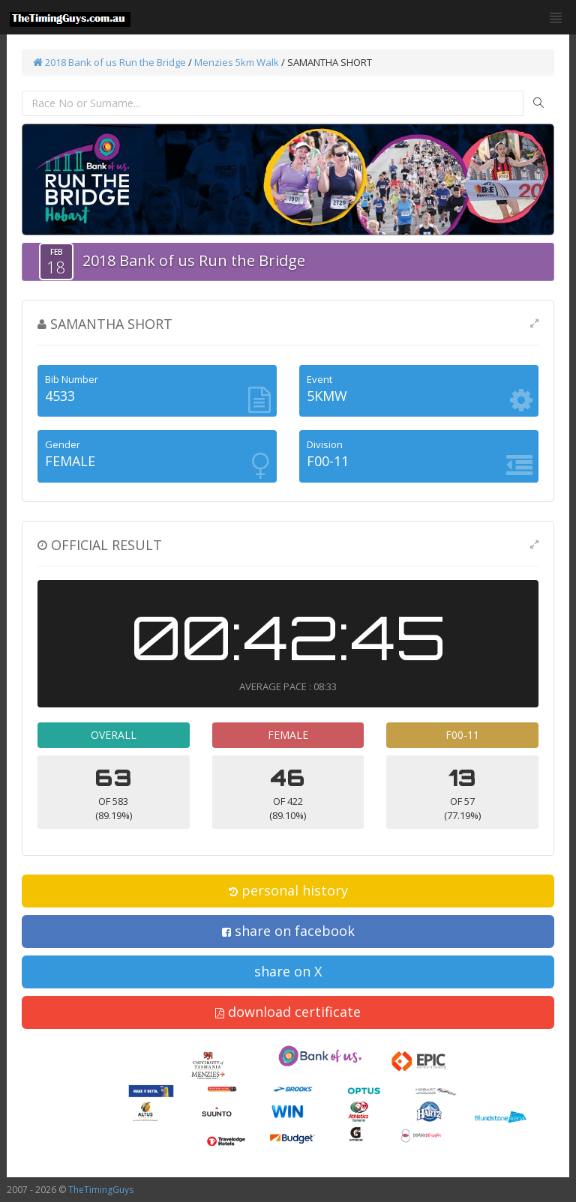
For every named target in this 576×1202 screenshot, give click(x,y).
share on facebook (288, 931)
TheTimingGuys (101, 1189)
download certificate (288, 1012)
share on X (288, 971)
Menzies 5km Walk (236, 62)
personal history (288, 890)
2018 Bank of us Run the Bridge (109, 62)
